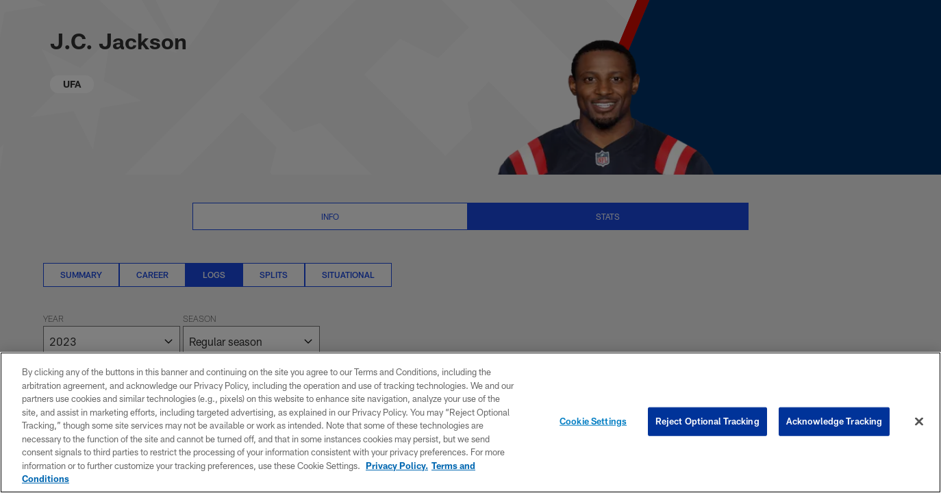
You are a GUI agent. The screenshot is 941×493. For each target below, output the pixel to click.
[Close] (919, 422)
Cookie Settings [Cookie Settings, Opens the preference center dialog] (593, 421)
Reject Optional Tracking (707, 421)
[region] (470, 422)
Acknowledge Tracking (834, 421)
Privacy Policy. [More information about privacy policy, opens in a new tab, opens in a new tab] (397, 465)
